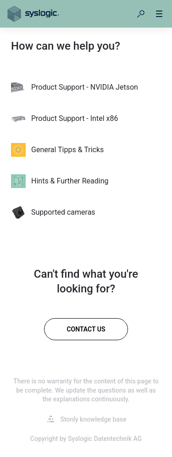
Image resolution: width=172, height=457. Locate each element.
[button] (140, 13)
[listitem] (86, 87)
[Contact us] (86, 329)
